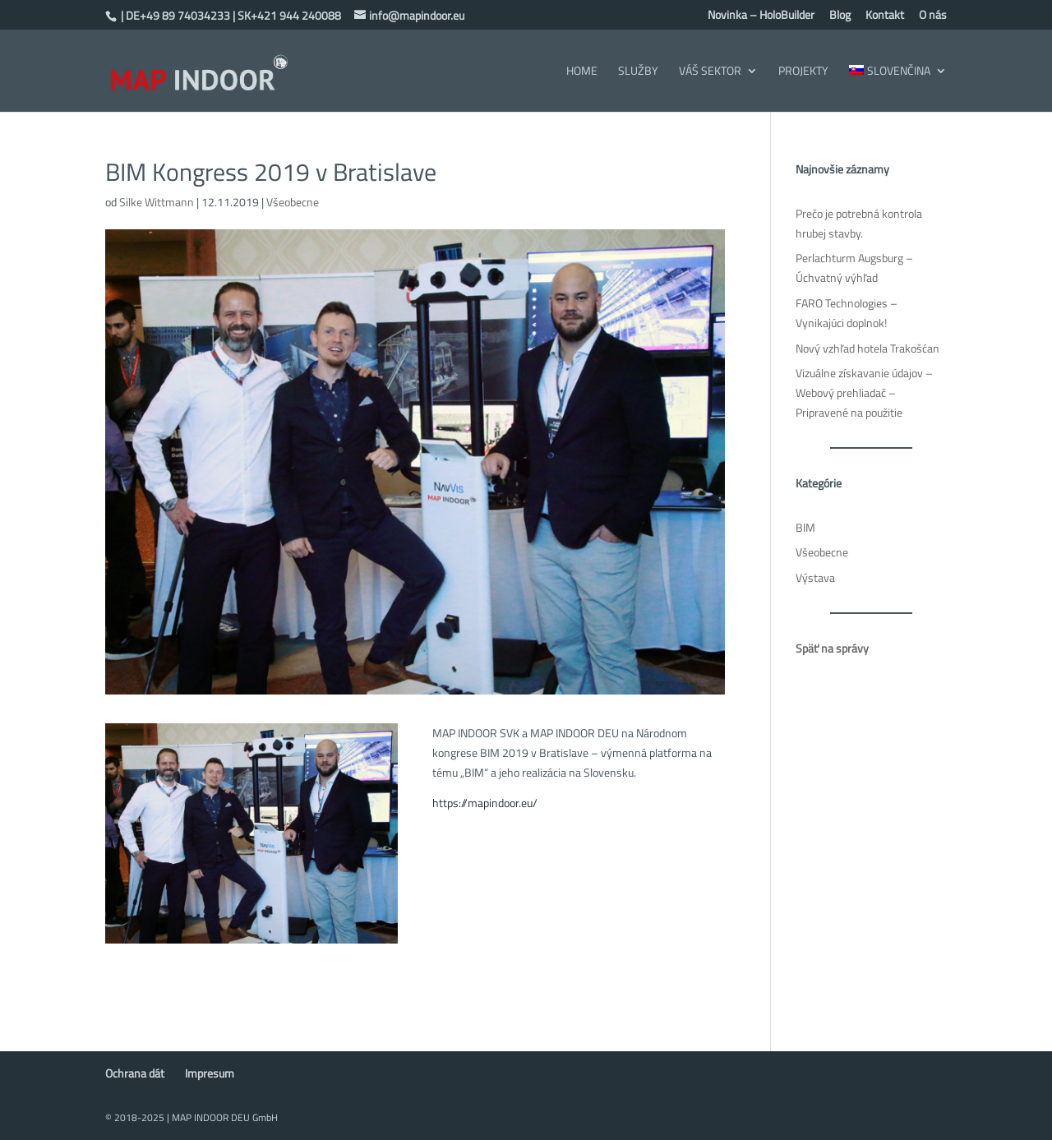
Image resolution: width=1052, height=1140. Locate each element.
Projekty (803, 72)
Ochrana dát (134, 1073)
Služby (638, 72)
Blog (840, 16)
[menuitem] (898, 88)
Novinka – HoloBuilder (761, 16)
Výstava (815, 577)
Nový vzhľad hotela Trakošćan (867, 348)
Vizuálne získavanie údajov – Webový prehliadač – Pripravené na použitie (864, 392)
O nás (933, 16)
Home (582, 72)
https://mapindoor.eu (482, 802)
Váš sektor (710, 72)
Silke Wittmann (156, 201)
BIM (805, 527)
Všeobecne (292, 201)
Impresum (209, 1073)
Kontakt (884, 16)
